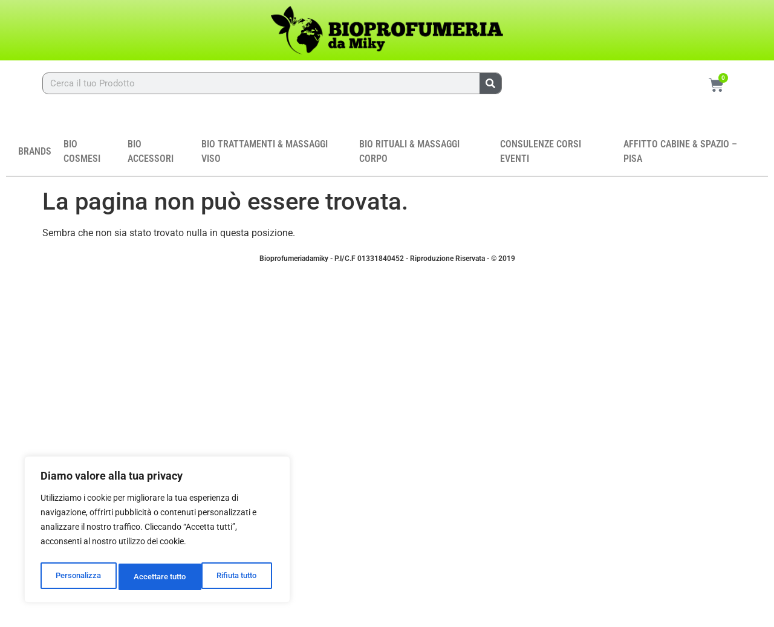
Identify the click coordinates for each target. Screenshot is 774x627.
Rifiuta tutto (153, 577)
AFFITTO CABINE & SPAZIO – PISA (680, 156)
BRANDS (34, 156)
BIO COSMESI (81, 156)
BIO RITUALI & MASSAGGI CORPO (409, 156)
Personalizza (77, 577)
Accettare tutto (233, 577)
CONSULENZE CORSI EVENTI (540, 156)
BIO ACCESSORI (151, 156)
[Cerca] (490, 83)
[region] (157, 532)
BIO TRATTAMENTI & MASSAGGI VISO (264, 156)
